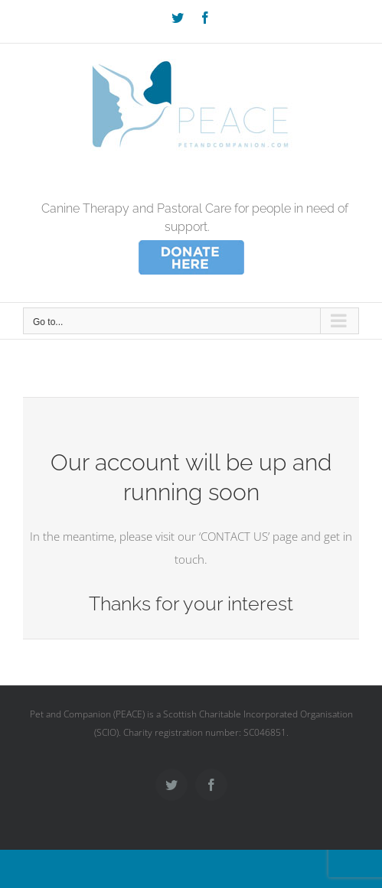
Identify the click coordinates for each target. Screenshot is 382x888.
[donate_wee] (191, 242)
